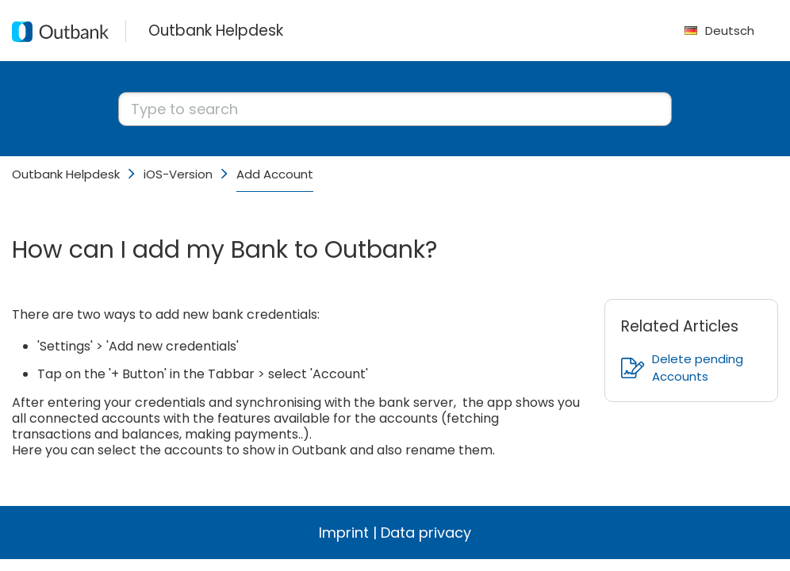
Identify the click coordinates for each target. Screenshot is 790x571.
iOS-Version (178, 174)
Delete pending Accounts (682, 368)
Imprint (344, 532)
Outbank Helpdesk (66, 174)
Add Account (274, 174)
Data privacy (426, 532)
